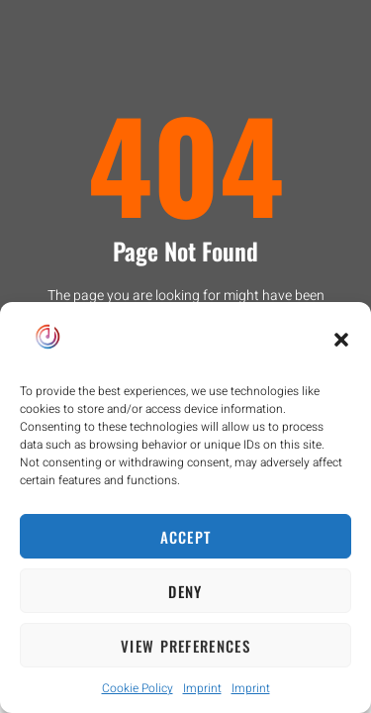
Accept (186, 537)
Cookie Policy (137, 688)
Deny (185, 591)
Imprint (202, 688)
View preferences (185, 646)
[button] (341, 340)
